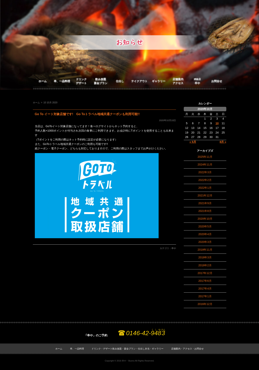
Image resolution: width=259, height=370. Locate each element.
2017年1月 (204, 296)
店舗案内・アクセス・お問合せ (187, 348)
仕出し (120, 81)
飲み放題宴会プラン (100, 81)
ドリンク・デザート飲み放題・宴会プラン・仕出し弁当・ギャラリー (127, 348)
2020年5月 (204, 226)
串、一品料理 (62, 81)
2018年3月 (204, 257)
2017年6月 (204, 280)
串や (173, 248)
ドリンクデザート (81, 81)
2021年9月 (204, 203)
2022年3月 (204, 172)
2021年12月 (204, 195)
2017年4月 (204, 288)
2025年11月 (204, 156)
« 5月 (193, 141)
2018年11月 (204, 249)
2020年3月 (204, 241)
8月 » (223, 141)
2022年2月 (204, 180)
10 (217, 123)
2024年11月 (204, 164)
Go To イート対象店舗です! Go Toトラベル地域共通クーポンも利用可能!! (87, 114)
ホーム (42, 81)
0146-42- (145, 333)
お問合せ (216, 81)
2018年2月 (204, 265)
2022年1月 (204, 187)
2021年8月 (204, 210)
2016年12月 (204, 304)
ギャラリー (158, 81)
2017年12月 (204, 273)
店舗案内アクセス (178, 81)
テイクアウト (139, 81)
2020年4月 (204, 234)
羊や (197, 81)
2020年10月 (204, 218)
